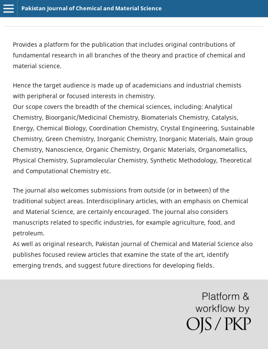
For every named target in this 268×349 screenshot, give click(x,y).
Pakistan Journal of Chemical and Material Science (91, 8)
